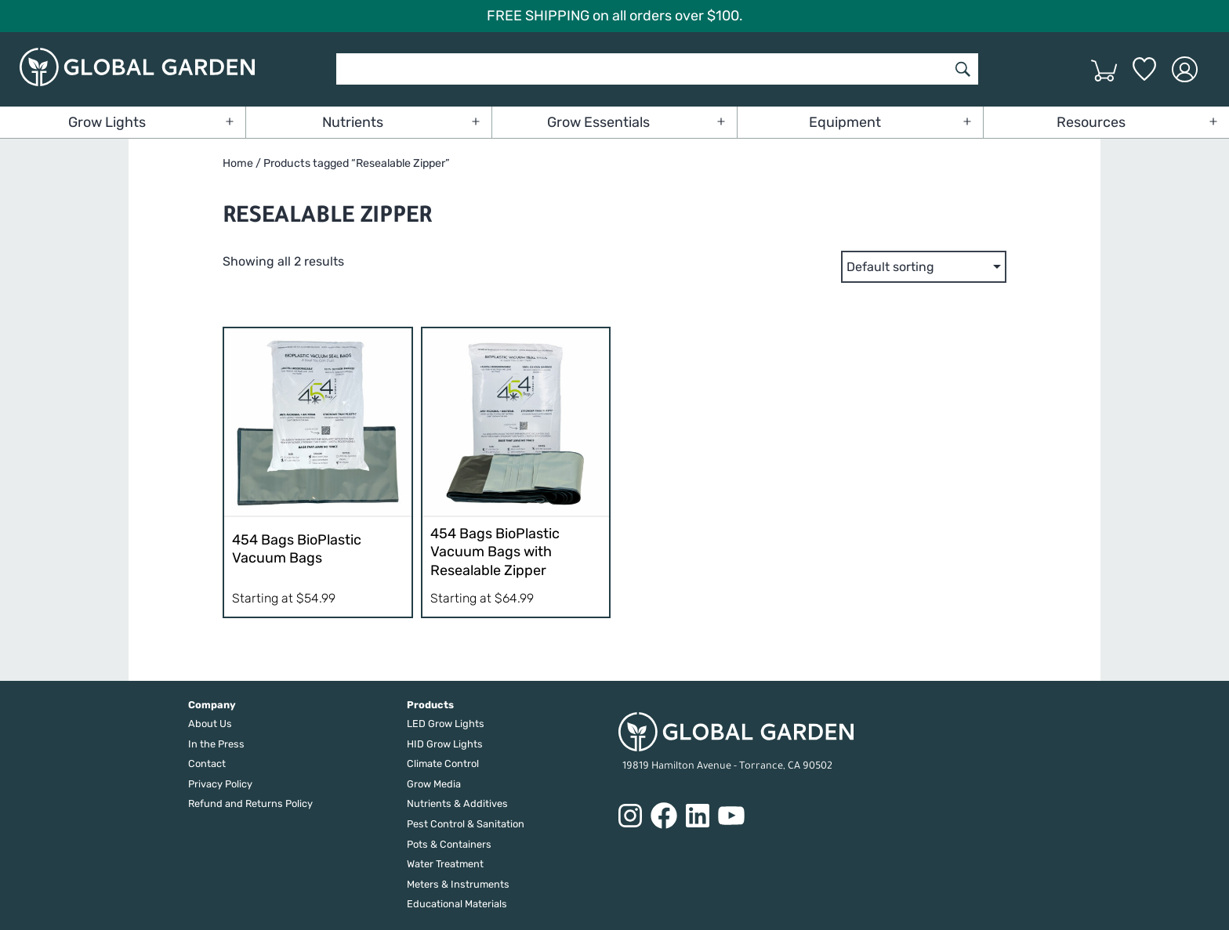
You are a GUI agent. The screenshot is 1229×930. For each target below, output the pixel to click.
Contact (207, 763)
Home (238, 163)
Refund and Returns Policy (250, 803)
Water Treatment (445, 864)
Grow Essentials (598, 122)
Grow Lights (107, 122)
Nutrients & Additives (457, 803)
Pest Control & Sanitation (465, 824)
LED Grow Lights (445, 723)
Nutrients (352, 122)
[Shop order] (923, 267)
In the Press (216, 744)
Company (212, 705)
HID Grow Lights (445, 744)
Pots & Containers (449, 844)
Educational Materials (457, 904)
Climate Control (443, 763)
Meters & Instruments (458, 884)
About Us (210, 723)
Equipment (845, 122)
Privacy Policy (220, 784)
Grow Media (434, 784)
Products (430, 705)
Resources (1091, 122)
